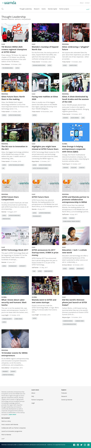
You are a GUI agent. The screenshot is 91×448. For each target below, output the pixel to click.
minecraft (80, 268)
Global (64, 144)
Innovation (6, 219)
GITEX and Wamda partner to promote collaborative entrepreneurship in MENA (75, 199)
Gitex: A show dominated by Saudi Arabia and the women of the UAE (75, 99)
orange (65, 167)
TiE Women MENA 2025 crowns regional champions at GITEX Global (14, 49)
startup (81, 167)
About (81, 3)
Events (44, 9)
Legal (33, 403)
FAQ (32, 396)
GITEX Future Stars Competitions (10, 198)
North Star (73, 65)
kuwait (13, 371)
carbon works (67, 321)
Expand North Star (39, 65)
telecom (73, 167)
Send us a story (6, 421)
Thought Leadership (26, 9)
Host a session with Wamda (9, 424)
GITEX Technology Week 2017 (14, 250)
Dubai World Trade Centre (71, 221)
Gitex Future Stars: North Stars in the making (13, 97)
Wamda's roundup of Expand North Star (45, 48)
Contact (87, 3)
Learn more (12, 414)
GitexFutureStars (14, 215)
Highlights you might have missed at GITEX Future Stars (45, 147)
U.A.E (3, 44)
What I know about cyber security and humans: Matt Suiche (13, 302)
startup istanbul (8, 374)
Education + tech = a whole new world (74, 251)
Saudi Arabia (75, 118)
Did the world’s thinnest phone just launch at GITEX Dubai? (74, 302)
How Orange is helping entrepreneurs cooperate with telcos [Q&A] (74, 149)
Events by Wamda (66, 400)
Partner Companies (37, 400)
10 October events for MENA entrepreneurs (14, 354)
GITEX (17, 68)
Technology (37, 216)
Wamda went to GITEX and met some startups (44, 301)
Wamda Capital (52, 9)
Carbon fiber (79, 321)
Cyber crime (18, 319)
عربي (88, 9)
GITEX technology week (16, 165)
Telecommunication (69, 324)
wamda (72, 218)
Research (37, 9)
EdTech (72, 268)
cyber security (7, 319)
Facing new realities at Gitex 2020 (45, 97)
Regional (65, 44)
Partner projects (64, 9)
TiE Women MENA (8, 68)
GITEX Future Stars (14, 115)
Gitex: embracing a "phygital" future (75, 48)
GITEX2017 (22, 266)
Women (65, 118)
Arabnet (5, 371)
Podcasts (64, 393)
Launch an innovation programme (11, 431)
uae (83, 118)
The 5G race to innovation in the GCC (14, 147)
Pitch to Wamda (6, 434)
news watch (48, 271)
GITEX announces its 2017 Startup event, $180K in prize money (45, 252)
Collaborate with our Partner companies (13, 428)
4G (3, 168)
